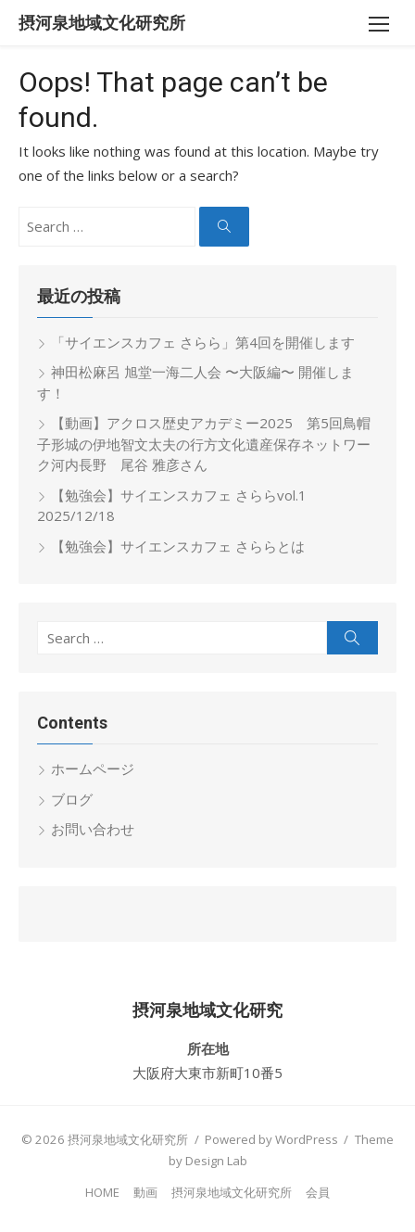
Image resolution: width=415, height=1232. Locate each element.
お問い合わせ (92, 828)
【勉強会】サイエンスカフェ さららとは (178, 546)
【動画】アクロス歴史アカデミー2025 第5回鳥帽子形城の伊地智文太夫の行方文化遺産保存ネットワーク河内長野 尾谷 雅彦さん (204, 443)
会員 (318, 1192)
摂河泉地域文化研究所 (102, 22)
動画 (145, 1192)
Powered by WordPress (271, 1139)
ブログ (72, 799)
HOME (102, 1192)
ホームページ (92, 768)
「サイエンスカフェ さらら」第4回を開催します (203, 342)
